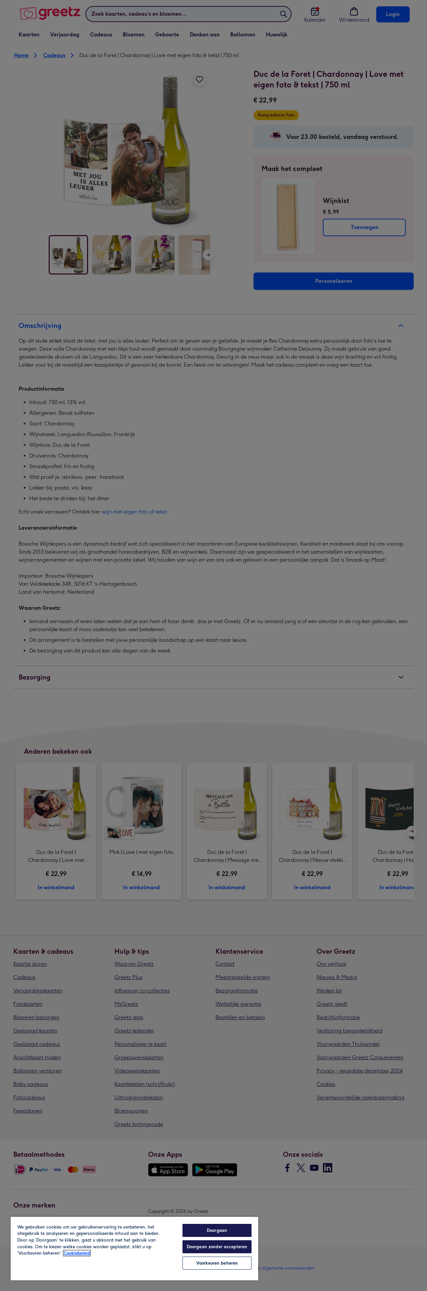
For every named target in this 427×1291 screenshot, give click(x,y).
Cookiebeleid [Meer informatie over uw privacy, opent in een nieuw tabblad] (77, 1253)
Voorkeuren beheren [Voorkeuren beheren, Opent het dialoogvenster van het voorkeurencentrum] (217, 1263)
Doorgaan (217, 1230)
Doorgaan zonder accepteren (217, 1246)
